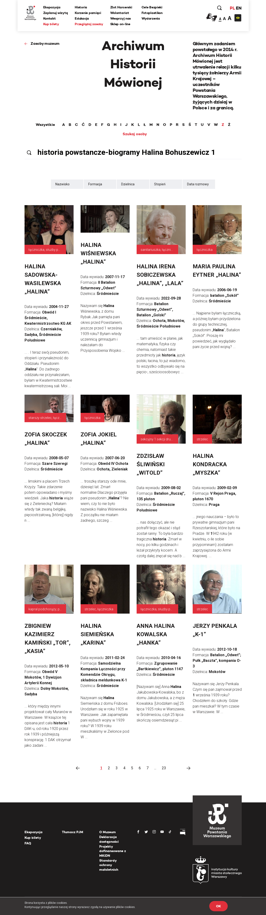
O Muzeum (107, 832)
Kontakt (49, 18)
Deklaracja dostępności (109, 839)
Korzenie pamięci (88, 13)
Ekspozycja (51, 7)
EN (238, 8)
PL (232, 8)
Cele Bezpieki (152, 7)
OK (218, 906)
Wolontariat (119, 13)
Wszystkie (45, 125)
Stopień (160, 184)
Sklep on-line (120, 24)
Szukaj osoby (135, 134)
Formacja (95, 184)
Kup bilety (51, 24)
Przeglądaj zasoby (89, 24)
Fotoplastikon (152, 13)
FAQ (28, 843)
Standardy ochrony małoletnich (108, 865)
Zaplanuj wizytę (55, 13)
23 (164, 768)
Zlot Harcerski (121, 7)
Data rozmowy (198, 184)
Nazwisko (62, 184)
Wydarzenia (151, 18)
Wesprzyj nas (120, 18)
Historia (81, 7)
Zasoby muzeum (45, 43)
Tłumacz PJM (72, 832)
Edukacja (82, 18)
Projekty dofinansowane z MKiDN (112, 851)
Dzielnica (128, 184)
